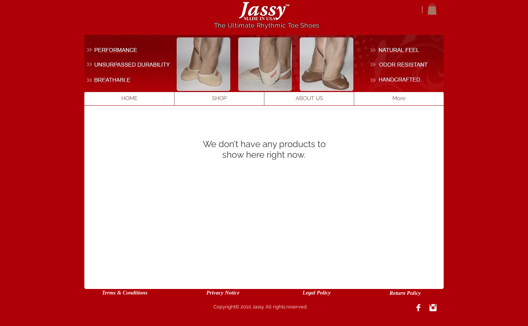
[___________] (399, 49)
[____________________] (133, 65)
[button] (432, 9)
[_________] (114, 79)
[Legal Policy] (316, 293)
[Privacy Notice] (223, 293)
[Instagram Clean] (433, 307)
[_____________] (404, 65)
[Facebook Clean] (418, 307)
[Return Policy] (405, 293)
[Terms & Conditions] (124, 293)
